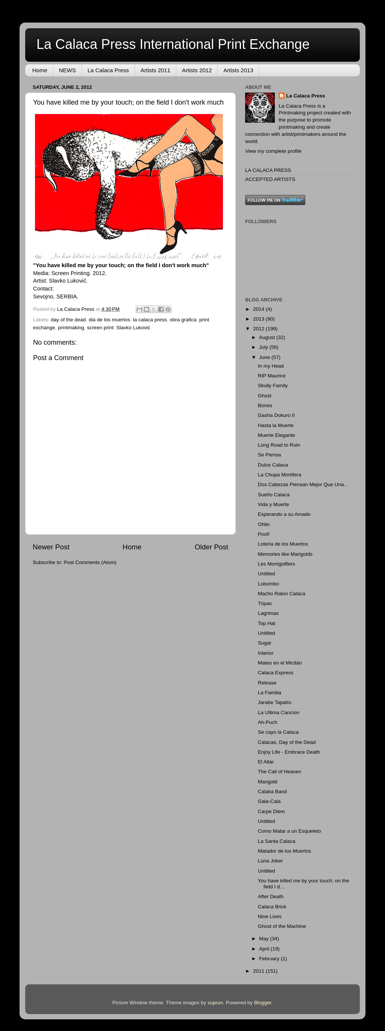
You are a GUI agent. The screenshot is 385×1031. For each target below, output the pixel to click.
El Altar (266, 762)
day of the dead (68, 319)
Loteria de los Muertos (283, 544)
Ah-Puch (267, 722)
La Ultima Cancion (278, 712)
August (267, 337)
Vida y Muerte (273, 504)
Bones (265, 405)
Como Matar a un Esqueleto (289, 831)
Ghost (264, 395)
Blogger (262, 1002)
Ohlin (264, 524)
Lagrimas (268, 613)
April (265, 949)
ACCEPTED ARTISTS (270, 179)
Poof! (264, 534)
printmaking (71, 327)
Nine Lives (270, 916)
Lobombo (268, 584)
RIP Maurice (272, 376)
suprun (215, 1002)
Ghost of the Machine (282, 926)
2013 (259, 319)
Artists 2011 (155, 70)
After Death (270, 896)
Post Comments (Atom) (90, 562)
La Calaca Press (108, 70)
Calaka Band (272, 791)
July (264, 347)
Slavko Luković (133, 327)
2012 (259, 329)
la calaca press (150, 319)
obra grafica (183, 319)
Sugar (264, 643)
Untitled (266, 573)
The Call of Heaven (280, 771)
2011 (259, 971)
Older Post (211, 547)
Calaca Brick (272, 906)
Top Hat (267, 623)
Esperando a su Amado (284, 514)
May (264, 938)
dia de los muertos (109, 319)
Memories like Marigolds (285, 554)
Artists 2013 (238, 70)
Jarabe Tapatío (274, 702)
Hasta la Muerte (276, 425)
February (270, 958)
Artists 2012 (197, 70)
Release (267, 683)
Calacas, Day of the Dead (287, 742)
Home (39, 70)
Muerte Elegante (276, 435)
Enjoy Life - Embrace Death (289, 752)
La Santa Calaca (277, 841)
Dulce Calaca (273, 465)
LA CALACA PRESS (268, 170)
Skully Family (273, 385)
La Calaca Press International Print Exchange (172, 44)
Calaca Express (276, 672)
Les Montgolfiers (276, 564)
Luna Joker (270, 861)
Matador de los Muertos (284, 851)
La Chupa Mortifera (280, 474)
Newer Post (51, 547)
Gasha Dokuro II (276, 415)
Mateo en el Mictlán (280, 663)
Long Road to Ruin (279, 445)
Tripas (265, 603)
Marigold (267, 782)
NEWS (67, 70)
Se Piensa (269, 455)
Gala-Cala (269, 801)
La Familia (269, 692)
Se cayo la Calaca (278, 732)
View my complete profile (273, 151)
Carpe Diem (271, 811)
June (265, 357)
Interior (266, 653)
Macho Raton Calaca (281, 593)
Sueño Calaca (274, 494)
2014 (259, 309)
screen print (100, 327)
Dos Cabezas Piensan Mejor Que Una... (303, 484)
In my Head (271, 366)
